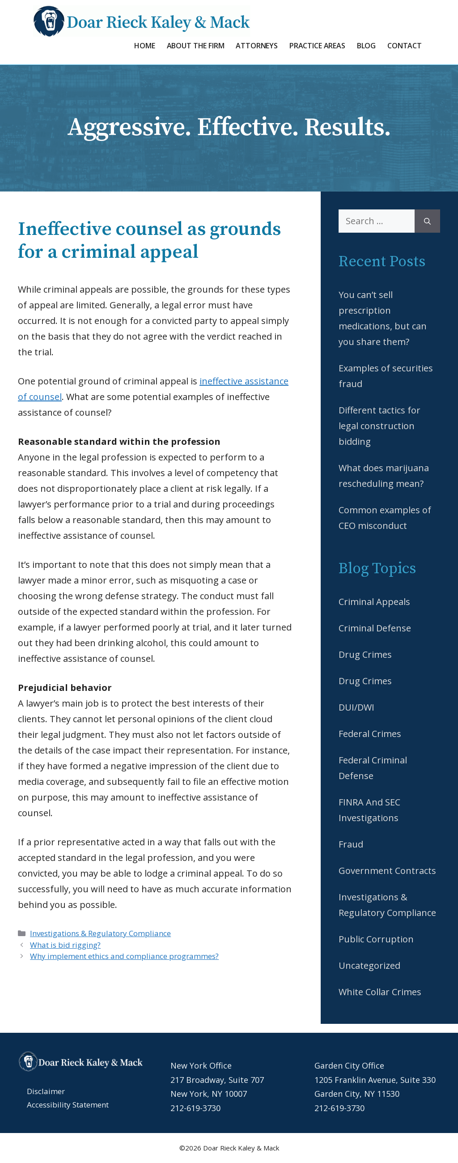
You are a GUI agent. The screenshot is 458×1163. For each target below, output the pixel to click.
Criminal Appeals (374, 602)
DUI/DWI (356, 707)
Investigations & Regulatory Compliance (100, 933)
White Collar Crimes (380, 992)
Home (144, 45)
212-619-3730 (195, 1108)
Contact (404, 45)
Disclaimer (46, 1091)
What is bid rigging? (65, 945)
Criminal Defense (375, 628)
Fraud (351, 844)
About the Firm (196, 45)
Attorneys (257, 45)
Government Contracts (387, 871)
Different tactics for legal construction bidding (379, 425)
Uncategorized (369, 965)
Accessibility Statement (68, 1104)
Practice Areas (317, 45)
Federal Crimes (370, 734)
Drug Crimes (365, 654)
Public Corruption (376, 939)
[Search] (427, 221)
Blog (366, 45)
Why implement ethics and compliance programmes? (124, 956)
